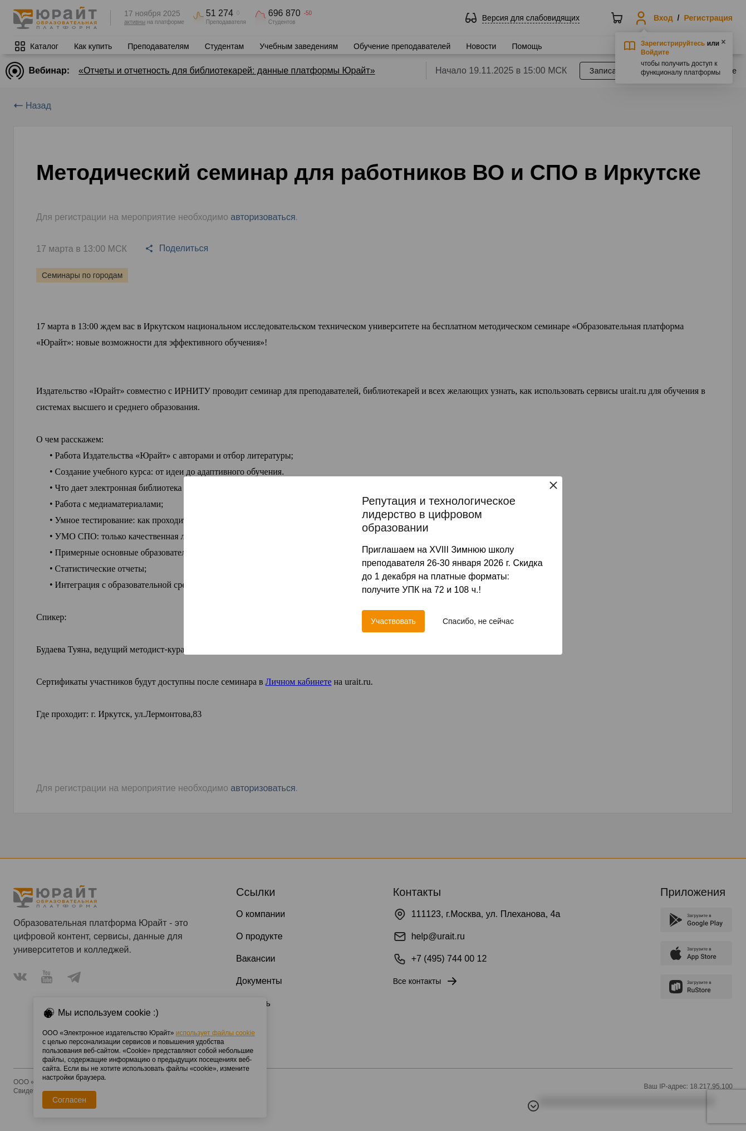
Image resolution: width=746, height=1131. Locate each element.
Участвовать (393, 621)
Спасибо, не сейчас (478, 621)
